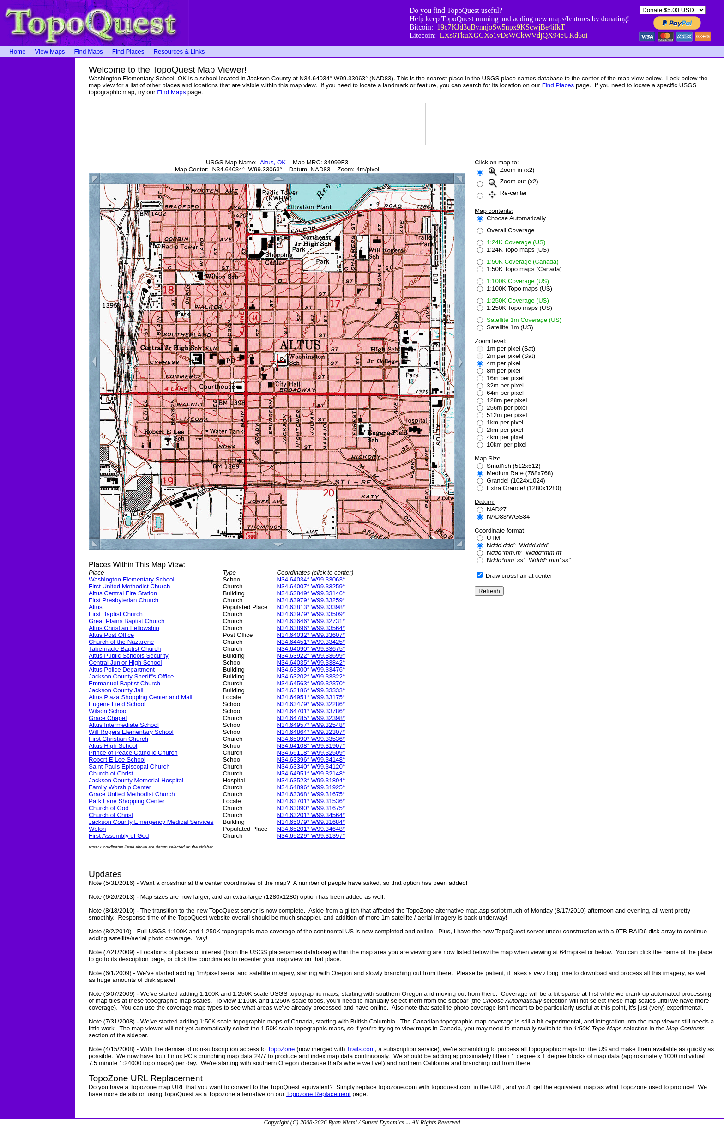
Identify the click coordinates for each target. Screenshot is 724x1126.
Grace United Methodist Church (132, 794)
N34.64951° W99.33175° (311, 697)
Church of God (109, 808)
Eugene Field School (117, 704)
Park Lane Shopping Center (127, 801)
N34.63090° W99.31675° (311, 808)
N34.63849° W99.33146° (311, 593)
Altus (96, 607)
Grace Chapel (108, 717)
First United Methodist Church (129, 586)
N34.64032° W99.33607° (311, 634)
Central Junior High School (125, 662)
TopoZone (281, 1049)
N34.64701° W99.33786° (311, 711)
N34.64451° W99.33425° (311, 641)
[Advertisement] (37, 196)
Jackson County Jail (116, 690)
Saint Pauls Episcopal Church (129, 766)
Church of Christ (111, 773)
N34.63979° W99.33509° (311, 614)
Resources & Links (179, 51)
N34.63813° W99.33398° (311, 607)
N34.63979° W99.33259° (311, 600)
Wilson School (108, 711)
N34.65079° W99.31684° (311, 821)
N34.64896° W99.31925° (311, 787)
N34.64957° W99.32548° (311, 724)
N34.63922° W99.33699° (311, 655)
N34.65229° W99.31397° (311, 835)
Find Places (128, 51)
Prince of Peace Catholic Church (133, 752)
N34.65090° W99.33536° (311, 738)
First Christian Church (118, 738)
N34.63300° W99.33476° (311, 669)
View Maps (50, 51)
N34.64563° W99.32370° (311, 683)
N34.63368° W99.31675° (311, 794)
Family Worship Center (120, 787)
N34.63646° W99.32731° (311, 620)
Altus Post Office (111, 634)
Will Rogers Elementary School (131, 731)
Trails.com (361, 1049)
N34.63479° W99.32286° (311, 704)
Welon (97, 828)
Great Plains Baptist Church (126, 620)
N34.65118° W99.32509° (311, 752)
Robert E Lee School (117, 759)
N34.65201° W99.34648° (311, 828)
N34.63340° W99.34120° (311, 766)
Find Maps (88, 51)
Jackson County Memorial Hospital (136, 780)
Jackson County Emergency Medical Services (151, 821)
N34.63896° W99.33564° (311, 627)
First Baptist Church (116, 614)
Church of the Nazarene (121, 641)
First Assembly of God (119, 835)
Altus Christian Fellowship (124, 627)
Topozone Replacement (318, 1093)
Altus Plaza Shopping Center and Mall (141, 697)
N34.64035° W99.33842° (311, 662)
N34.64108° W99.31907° (311, 745)
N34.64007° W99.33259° (311, 586)
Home (17, 51)
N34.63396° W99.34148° (311, 759)
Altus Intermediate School (124, 724)
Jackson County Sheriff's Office (131, 676)
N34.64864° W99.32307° (311, 731)
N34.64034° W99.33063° (311, 579)
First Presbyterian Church (123, 600)
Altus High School (113, 745)
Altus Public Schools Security (129, 655)
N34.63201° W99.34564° (311, 814)
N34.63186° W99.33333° (311, 690)
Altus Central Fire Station (123, 593)
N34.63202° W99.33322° (311, 676)
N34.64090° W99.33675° (311, 648)
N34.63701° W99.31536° (311, 801)
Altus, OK (273, 162)
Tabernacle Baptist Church (125, 648)
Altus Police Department (122, 669)
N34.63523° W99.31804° (311, 780)
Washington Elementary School (131, 579)
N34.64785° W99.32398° (311, 717)
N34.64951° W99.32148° (311, 773)
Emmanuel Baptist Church (124, 683)
